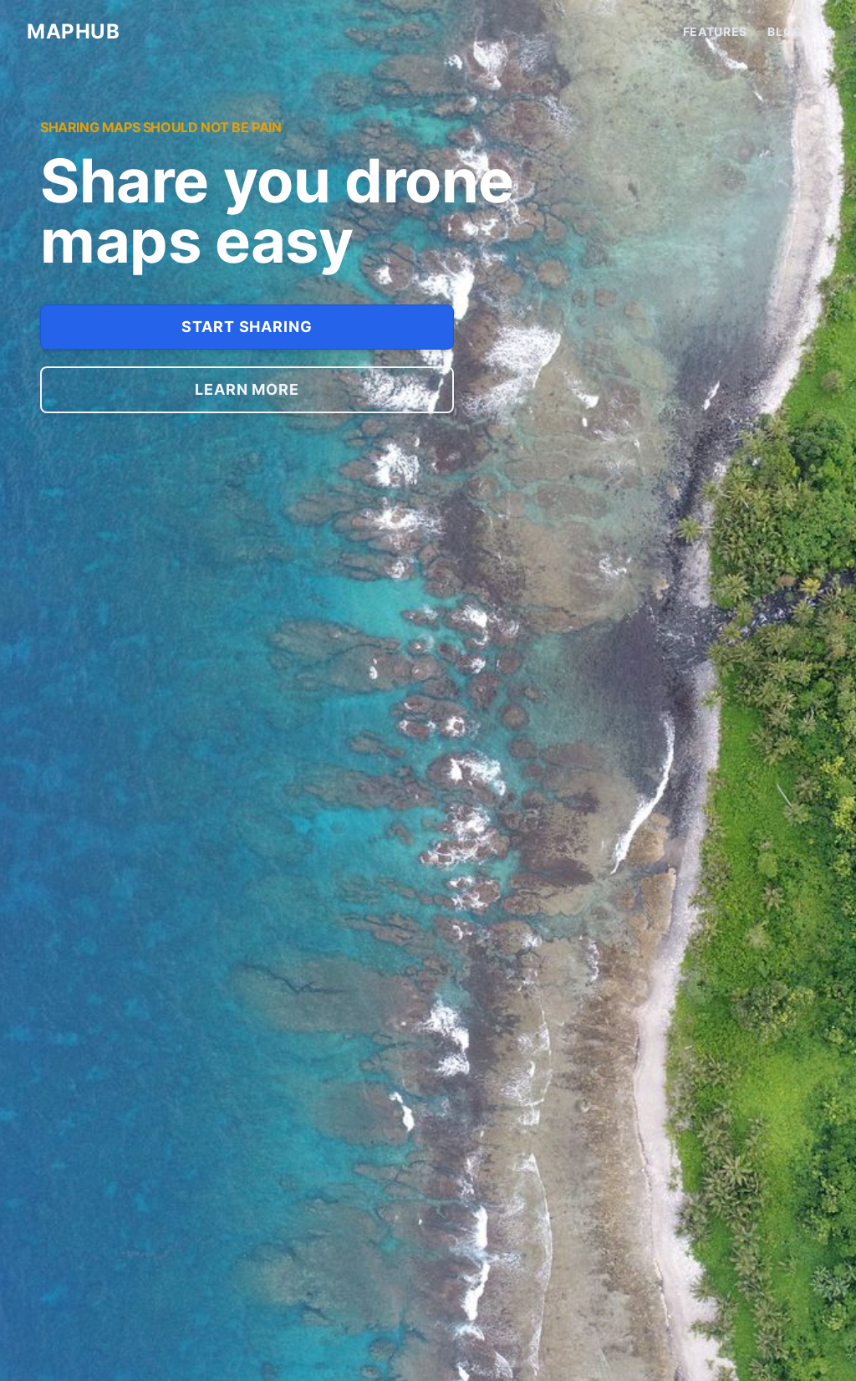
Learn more (247, 389)
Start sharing (247, 326)
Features (715, 31)
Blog (784, 31)
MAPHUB (73, 31)
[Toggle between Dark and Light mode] (826, 32)
